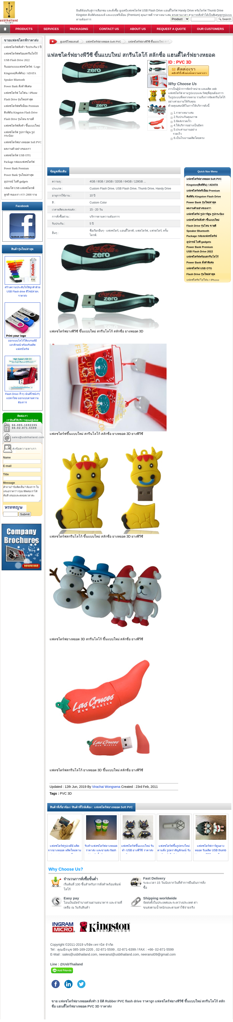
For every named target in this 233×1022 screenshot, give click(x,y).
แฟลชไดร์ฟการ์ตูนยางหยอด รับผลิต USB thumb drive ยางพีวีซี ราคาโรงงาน (210, 850)
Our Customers (210, 29)
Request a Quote (171, 29)
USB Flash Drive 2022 (199, 251)
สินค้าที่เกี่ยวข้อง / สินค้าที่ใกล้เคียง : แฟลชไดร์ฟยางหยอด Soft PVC (91, 807)
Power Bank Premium (199, 247)
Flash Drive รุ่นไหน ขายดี (201, 225)
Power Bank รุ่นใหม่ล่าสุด (201, 202)
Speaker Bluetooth (197, 230)
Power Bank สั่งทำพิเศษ (200, 262)
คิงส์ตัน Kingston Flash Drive (203, 196)
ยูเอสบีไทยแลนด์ (69, 41)
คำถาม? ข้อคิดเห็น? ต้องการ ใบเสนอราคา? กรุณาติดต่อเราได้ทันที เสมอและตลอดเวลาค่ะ (22, 493)
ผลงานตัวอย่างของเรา (198, 208)
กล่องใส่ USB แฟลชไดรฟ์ (19, 188)
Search (225, 19)
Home (5, 29)
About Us (138, 29)
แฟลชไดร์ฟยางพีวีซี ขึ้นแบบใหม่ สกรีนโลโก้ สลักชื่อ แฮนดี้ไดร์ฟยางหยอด (150, 41)
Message (9, 482)
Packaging (79, 29)
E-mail (7, 466)
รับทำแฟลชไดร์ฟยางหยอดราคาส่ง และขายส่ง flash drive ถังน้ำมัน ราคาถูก (101, 850)
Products (24, 29)
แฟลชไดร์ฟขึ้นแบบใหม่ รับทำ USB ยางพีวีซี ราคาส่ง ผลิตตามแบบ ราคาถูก (137, 850)
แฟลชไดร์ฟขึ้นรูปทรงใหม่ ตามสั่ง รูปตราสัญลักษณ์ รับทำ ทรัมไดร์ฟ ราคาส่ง (174, 850)
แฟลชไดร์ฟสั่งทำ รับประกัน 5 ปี (23, 47)
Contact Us (109, 29)
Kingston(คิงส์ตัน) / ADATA (202, 184)
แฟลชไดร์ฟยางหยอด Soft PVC (103, 41)
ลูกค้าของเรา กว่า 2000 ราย (20, 194)
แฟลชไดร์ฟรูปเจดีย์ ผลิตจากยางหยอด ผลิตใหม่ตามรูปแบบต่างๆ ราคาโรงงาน (64, 850)
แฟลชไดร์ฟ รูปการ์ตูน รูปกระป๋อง (205, 214)
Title (6, 474)
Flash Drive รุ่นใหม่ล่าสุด (200, 274)
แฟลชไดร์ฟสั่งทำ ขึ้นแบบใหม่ (202, 219)
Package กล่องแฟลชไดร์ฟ (201, 236)
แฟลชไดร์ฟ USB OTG (199, 268)
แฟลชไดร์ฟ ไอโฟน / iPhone (20, 93)
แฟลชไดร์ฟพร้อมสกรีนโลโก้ (202, 256)
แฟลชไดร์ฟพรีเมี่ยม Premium (203, 190)
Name (7, 457)
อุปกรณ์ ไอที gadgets (198, 241)
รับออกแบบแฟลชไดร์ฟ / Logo (22, 66)
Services (51, 29)
